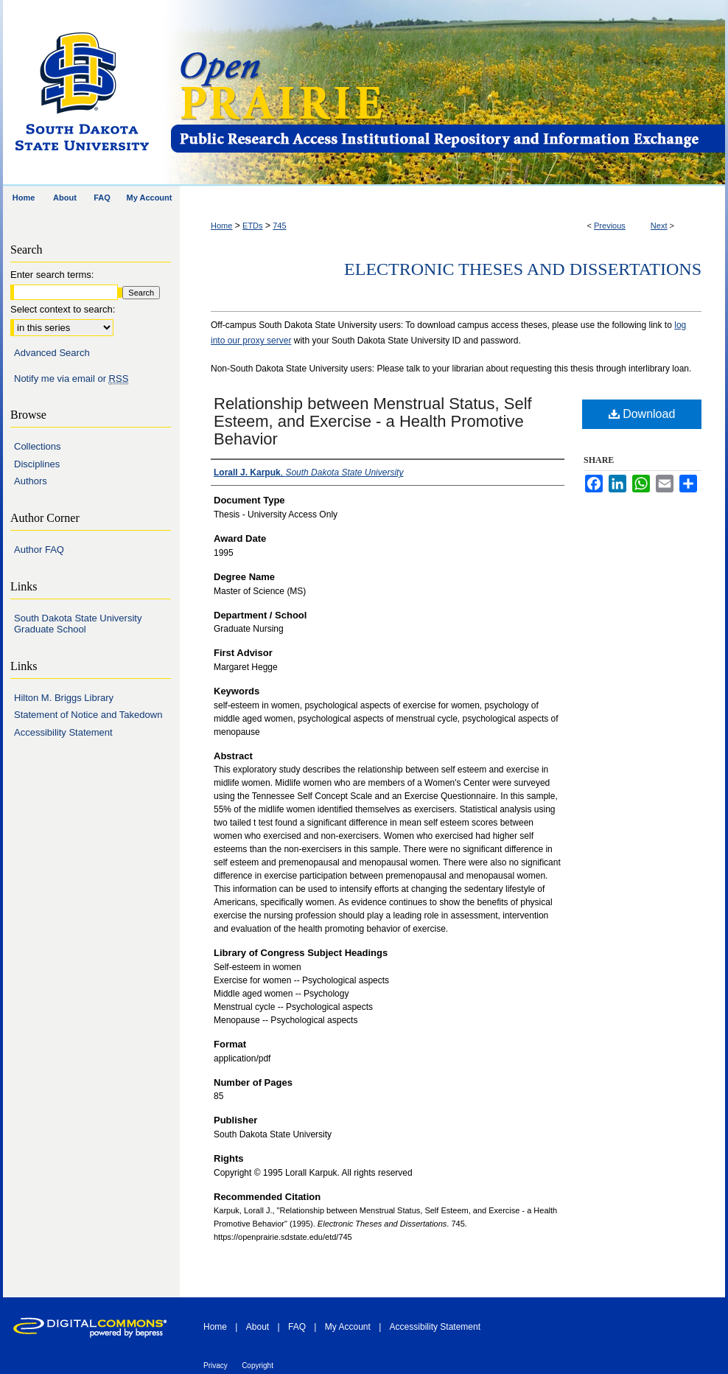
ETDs (252, 225)
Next (659, 225)
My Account (348, 1327)
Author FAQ (39, 549)
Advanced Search (52, 352)
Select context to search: (62, 309)
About (257, 1327)
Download (642, 414)
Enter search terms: (52, 274)
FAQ (297, 1327)
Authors (30, 481)
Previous (610, 225)
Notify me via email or (71, 379)
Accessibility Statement (63, 732)
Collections (37, 446)
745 (279, 225)
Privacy (215, 1365)
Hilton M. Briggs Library (63, 697)
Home (221, 225)
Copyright (257, 1365)
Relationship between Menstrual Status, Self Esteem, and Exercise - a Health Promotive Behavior (373, 421)
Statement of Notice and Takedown (88, 714)
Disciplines (37, 464)
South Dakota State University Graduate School (77, 624)
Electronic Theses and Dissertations (522, 269)
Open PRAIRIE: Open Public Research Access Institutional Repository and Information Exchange (447, 93)
